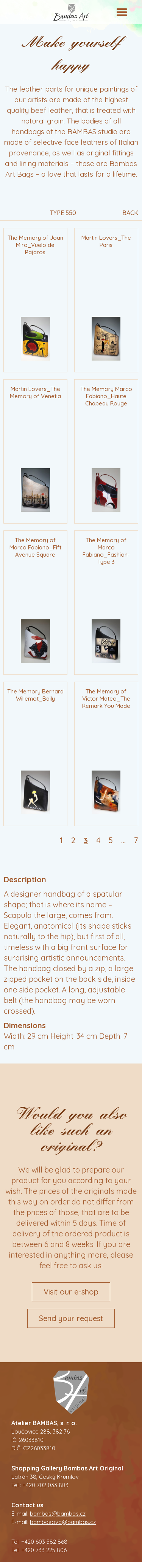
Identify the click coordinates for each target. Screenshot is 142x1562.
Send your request (71, 1318)
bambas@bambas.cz (58, 1513)
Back (130, 213)
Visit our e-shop (71, 1291)
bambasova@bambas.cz (63, 1522)
